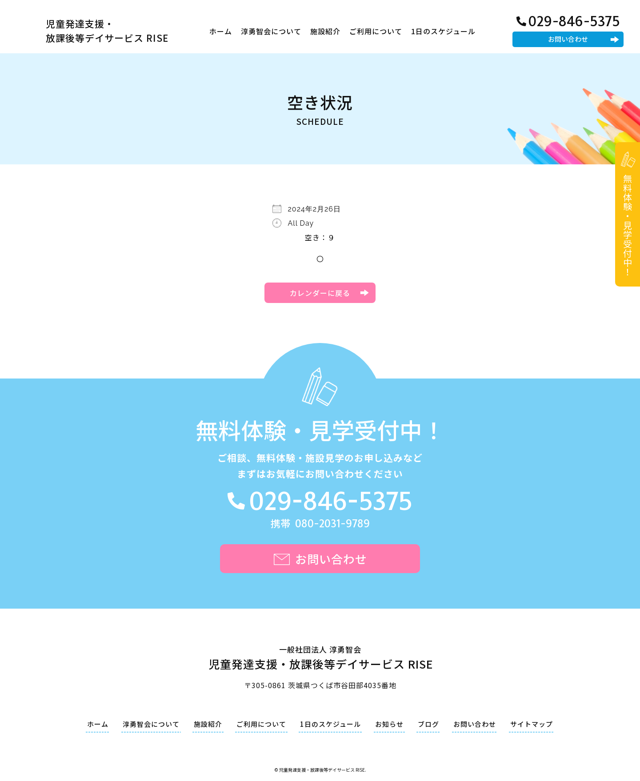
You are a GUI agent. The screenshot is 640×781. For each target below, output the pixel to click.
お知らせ (389, 724)
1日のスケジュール (443, 31)
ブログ (428, 724)
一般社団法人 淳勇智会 (320, 659)
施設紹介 (325, 31)
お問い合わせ (568, 39)
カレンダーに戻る (320, 292)
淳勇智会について (271, 31)
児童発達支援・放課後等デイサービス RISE (107, 30)
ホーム (220, 31)
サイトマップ (531, 724)
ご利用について (375, 31)
